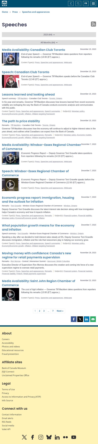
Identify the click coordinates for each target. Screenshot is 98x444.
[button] (74, 319)
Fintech (19, 274)
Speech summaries (52, 111)
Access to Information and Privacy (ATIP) (21, 396)
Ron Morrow (15, 261)
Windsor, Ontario (70, 206)
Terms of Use (8, 389)
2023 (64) (49, 34)
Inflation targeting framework (43, 114)
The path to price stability (21, 121)
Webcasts (68, 62)
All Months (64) (49, 42)
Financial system (70, 216)
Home (5, 11)
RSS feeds (6, 421)
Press (15, 11)
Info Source (7, 400)
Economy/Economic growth (13, 114)
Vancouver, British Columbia (58, 261)
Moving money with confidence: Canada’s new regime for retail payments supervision (36, 255)
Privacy (5, 393)
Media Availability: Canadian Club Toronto (33, 50)
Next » (60, 310)
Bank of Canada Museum (14, 368)
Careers (6, 339)
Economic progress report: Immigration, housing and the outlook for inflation (38, 200)
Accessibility (8, 343)
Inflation (28, 114)
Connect (8, 371)
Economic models (84, 135)
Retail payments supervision (34, 274)
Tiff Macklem (22, 98)
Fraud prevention (10, 354)
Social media (8, 425)
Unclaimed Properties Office (15, 375)
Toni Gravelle (16, 206)
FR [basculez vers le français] (85, 3)
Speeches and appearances (36, 11)
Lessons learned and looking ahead (28, 95)
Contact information (12, 414)
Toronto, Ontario (55, 98)
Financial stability (85, 216)
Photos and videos (11, 346)
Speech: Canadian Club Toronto (25, 72)
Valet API (6, 429)
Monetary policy (78, 111)
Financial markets (85, 271)
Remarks (48, 135)
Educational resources (13, 350)
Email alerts (7, 418)
